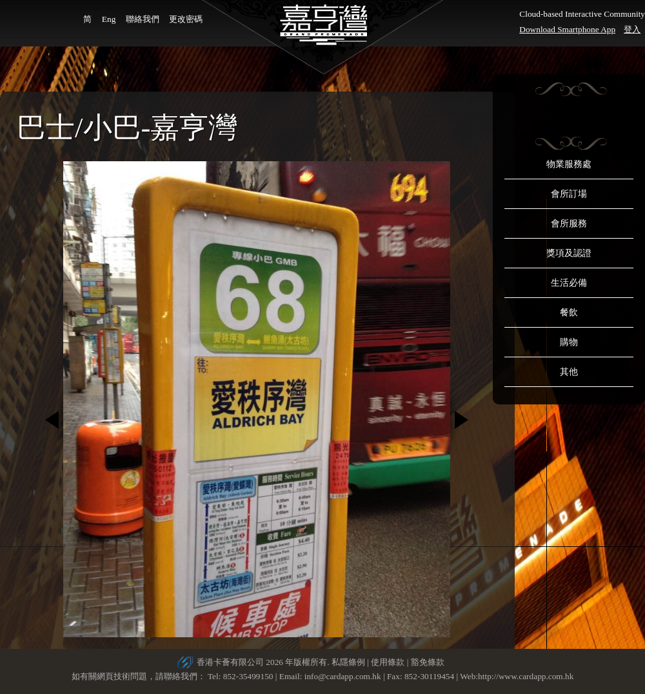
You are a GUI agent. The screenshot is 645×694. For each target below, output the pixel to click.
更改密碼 (186, 19)
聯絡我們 (142, 19)
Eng (108, 19)
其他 (569, 372)
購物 (569, 342)
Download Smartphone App (567, 29)
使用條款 (387, 662)
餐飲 (569, 312)
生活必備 (569, 283)
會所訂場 (569, 194)
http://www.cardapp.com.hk (525, 676)
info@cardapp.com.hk (343, 676)
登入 (632, 29)
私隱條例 (348, 662)
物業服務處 (568, 164)
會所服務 (569, 223)
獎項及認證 (568, 253)
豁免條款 (427, 662)
